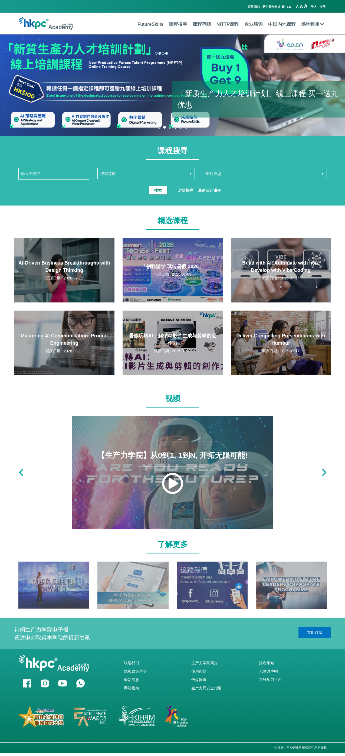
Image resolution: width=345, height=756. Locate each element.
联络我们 (254, 6)
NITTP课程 (227, 24)
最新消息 (131, 679)
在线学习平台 (270, 679)
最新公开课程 (209, 190)
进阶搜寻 (185, 190)
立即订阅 (314, 632)
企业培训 (253, 24)
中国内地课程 (282, 24)
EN (289, 6)
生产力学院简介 (204, 663)
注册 (323, 6)
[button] (159, 127)
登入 (314, 6)
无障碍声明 (268, 671)
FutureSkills (150, 24)
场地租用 (312, 24)
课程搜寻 (178, 24)
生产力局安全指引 (206, 688)
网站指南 (131, 688)
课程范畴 (202, 24)
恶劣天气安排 (271, 6)
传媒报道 (198, 679)
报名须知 (266, 663)
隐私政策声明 (135, 671)
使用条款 (198, 671)
